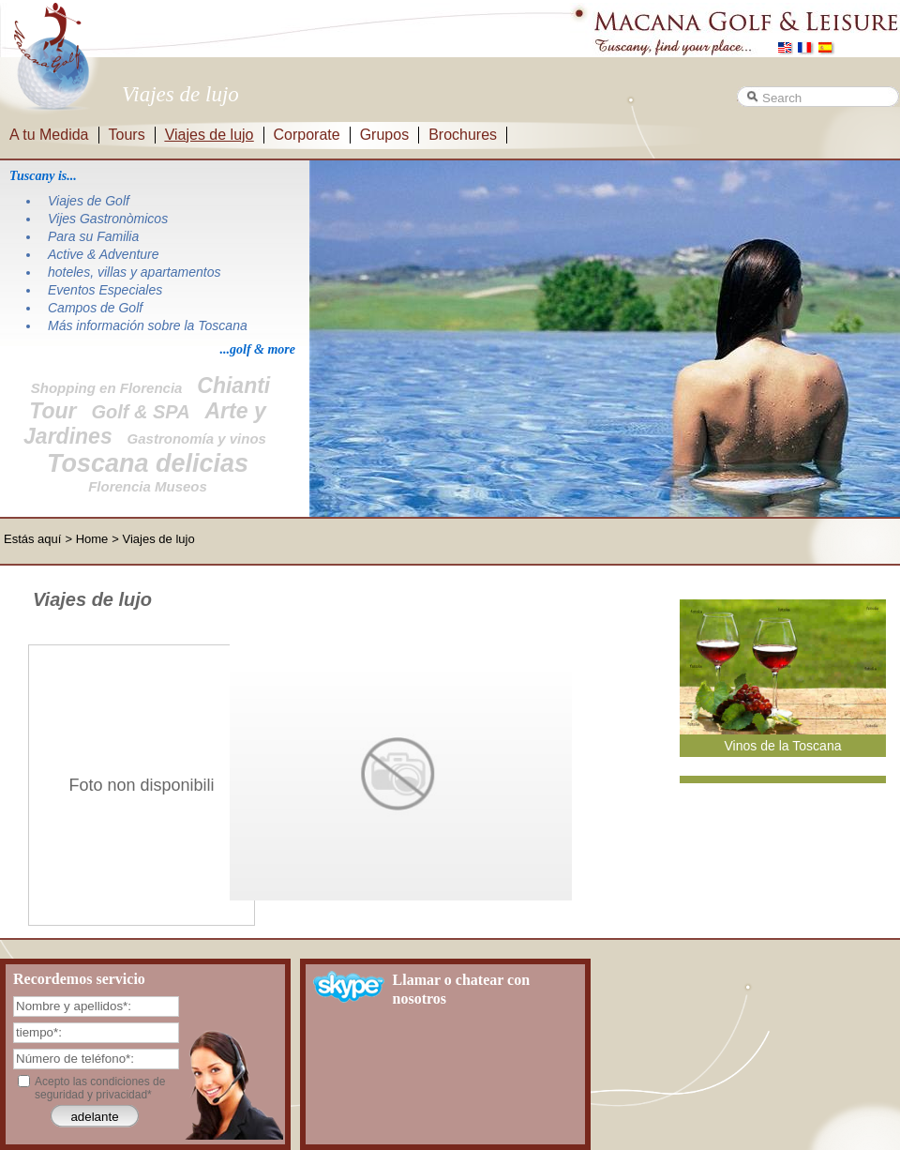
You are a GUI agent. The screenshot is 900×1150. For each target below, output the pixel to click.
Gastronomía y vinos (197, 438)
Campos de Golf (95, 307)
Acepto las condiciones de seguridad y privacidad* (100, 1088)
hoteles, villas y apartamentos (134, 272)
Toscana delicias (147, 463)
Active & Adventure (103, 254)
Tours (127, 135)
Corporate (307, 135)
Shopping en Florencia (107, 388)
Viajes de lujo (209, 135)
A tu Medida (49, 135)
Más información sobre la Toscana (148, 325)
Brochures (462, 135)
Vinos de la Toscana (782, 745)
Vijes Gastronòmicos (108, 218)
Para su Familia (93, 236)
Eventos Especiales (105, 289)
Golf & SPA (140, 411)
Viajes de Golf (88, 200)
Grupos (384, 135)
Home (92, 539)
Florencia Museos (147, 486)
